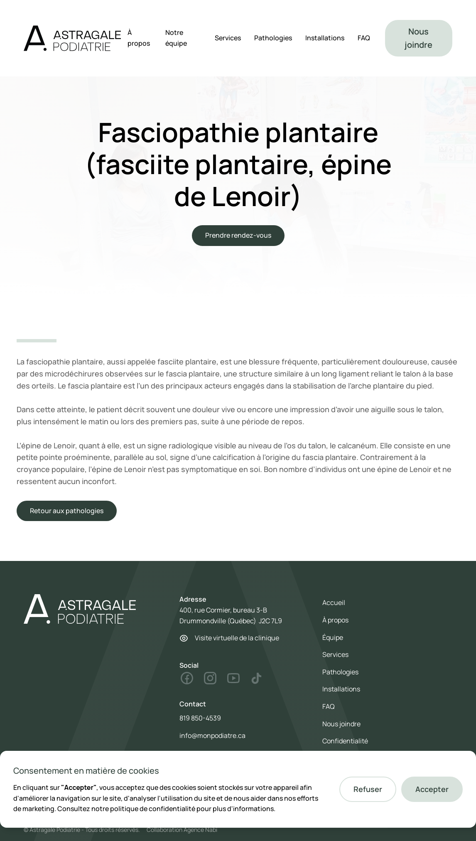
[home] (72, 38)
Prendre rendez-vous (238, 235)
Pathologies (273, 37)
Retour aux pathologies (66, 510)
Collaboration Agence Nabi (182, 830)
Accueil (333, 602)
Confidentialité (345, 740)
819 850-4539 (200, 718)
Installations (324, 37)
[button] (367, 789)
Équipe (332, 637)
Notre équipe (176, 38)
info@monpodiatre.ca (212, 735)
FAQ (364, 37)
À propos (139, 38)
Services (228, 37)
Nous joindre (418, 38)
